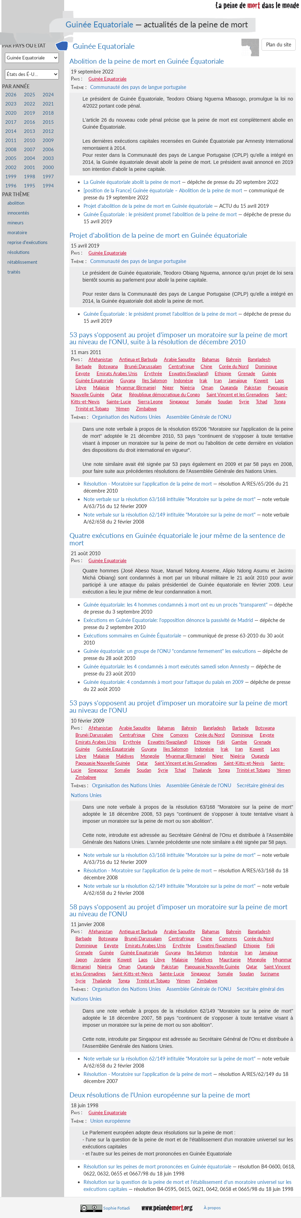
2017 (11, 122)
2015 (48, 122)
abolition (15, 203)
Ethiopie (223, 373)
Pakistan (252, 387)
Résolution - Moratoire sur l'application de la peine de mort (148, 484)
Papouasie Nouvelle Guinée (102, 763)
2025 (29, 94)
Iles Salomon (154, 380)
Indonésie (183, 380)
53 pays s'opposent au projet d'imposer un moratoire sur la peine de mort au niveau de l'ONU (178, 706)
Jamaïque (237, 380)
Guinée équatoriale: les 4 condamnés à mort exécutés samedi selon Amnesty (166, 666)
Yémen (122, 408)
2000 (48, 167)
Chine (206, 366)
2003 (48, 158)
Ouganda (229, 387)
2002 (11, 167)
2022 (29, 104)
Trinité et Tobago (92, 408)
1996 (11, 185)
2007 (29, 149)
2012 (48, 131)
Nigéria (187, 387)
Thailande (201, 770)
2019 (29, 113)
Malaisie (101, 387)
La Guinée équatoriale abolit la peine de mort (132, 182)
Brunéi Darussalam (143, 366)
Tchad (261, 401)
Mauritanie (230, 959)
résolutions (18, 252)
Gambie (239, 742)
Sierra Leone (150, 401)
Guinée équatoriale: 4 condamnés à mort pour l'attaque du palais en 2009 (164, 682)
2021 (48, 104)
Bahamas (211, 359)
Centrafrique (181, 366)
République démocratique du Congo (164, 394)
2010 (29, 140)
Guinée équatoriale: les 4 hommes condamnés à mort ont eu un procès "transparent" (176, 605)
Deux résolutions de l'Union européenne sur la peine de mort (159, 1095)
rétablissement (22, 262)
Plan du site (278, 44)
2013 (29, 131)
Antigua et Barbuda (138, 359)
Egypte (82, 373)
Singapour (179, 401)
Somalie (203, 401)
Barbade (83, 366)
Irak (203, 380)
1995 (29, 185)
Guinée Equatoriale (99, 24)
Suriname (269, 973)
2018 (48, 113)
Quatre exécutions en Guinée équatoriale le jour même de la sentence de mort (177, 539)
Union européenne (110, 1121)
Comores (179, 735)
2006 (48, 149)
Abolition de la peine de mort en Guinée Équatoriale (146, 61)
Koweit (261, 380)
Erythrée (153, 373)
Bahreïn (233, 359)
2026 (11, 94)
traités (13, 272)
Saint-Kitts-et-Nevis (244, 763)
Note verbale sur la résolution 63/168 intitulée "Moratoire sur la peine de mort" (170, 499)
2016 (29, 122)
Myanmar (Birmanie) (136, 387)
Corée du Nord (233, 366)
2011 (11, 140)
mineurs (15, 222)
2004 (29, 158)
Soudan (225, 401)
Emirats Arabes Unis (117, 373)
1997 (48, 176)
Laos (279, 380)
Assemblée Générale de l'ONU (198, 417)
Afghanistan (100, 359)
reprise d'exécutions (27, 242)
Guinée (269, 373)
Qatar (116, 394)
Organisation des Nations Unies (126, 417)
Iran (218, 380)
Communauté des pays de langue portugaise (138, 87)
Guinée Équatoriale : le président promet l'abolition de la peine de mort (160, 214)
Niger (168, 387)
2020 (11, 113)
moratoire (17, 232)
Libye (80, 387)
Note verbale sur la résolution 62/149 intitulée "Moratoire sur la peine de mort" (170, 515)
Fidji (221, 742)
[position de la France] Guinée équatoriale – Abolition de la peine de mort (163, 190)
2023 (11, 104)
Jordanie (102, 959)
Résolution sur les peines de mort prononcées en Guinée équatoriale (157, 1166)
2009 (48, 140)
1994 (48, 185)
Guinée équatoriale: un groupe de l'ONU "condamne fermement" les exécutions (170, 651)
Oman (207, 387)
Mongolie (150, 756)
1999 (11, 176)
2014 (11, 131)
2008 (11, 149)
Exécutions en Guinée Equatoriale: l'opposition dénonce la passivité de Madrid (168, 620)
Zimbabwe (146, 408)
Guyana (127, 380)
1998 (29, 176)
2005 (11, 158)
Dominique (266, 366)
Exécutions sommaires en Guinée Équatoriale (132, 636)
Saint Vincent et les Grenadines (238, 394)
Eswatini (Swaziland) (188, 373)
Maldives (125, 756)
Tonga (279, 401)
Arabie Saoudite (179, 359)
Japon (81, 959)
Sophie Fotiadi (116, 1207)
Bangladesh (259, 359)
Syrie (244, 401)
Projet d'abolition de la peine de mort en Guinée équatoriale (148, 206)
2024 (48, 94)
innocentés (18, 213)
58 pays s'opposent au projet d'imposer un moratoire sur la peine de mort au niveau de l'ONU (178, 910)
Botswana (108, 366)
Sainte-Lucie (118, 401)
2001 (29, 167)
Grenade (246, 373)
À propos (212, 1207)
